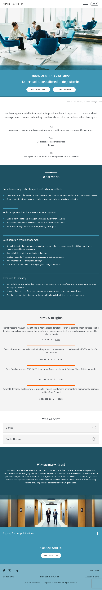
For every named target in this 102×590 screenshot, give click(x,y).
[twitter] (10, 571)
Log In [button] (94, 4)
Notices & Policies (49, 577)
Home (68, 102)
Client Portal (64, 89)
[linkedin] (16, 571)
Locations (94, 570)
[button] (85, 4)
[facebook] (4, 571)
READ (57, 339)
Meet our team (38, 89)
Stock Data (8, 577)
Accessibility (92, 577)
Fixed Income (77, 102)
